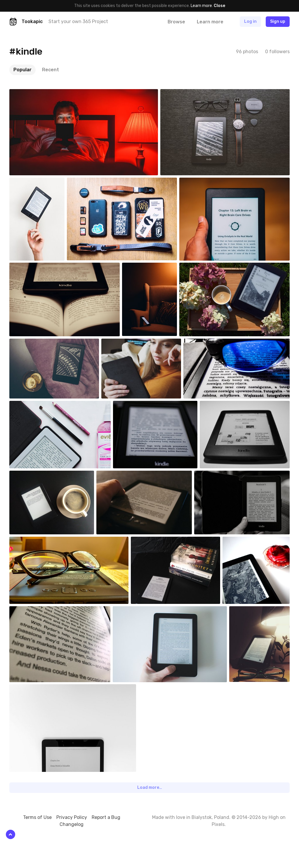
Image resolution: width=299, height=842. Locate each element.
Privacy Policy (71, 817)
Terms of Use (37, 817)
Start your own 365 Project (78, 21)
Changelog (72, 824)
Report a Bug (106, 817)
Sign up (277, 21)
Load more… (149, 787)
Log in (250, 21)
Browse (176, 22)
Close (219, 5)
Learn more (201, 5)
